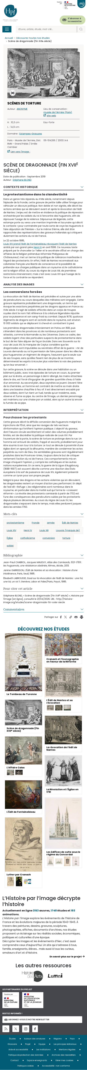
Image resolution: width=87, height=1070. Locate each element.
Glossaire (12, 1044)
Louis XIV (11, 530)
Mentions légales (67, 1049)
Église (10, 538)
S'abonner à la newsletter (75, 20)
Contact (14, 1060)
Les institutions (43, 1049)
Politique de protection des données (25, 1055)
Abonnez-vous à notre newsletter (26, 1019)
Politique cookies (25, 1065)
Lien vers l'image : (20, 151)
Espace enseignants (37, 1060)
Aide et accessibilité (18, 1049)
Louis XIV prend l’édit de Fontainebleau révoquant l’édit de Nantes (40, 243)
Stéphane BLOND (22, 180)
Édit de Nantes (70, 522)
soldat (10, 545)
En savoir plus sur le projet (66, 956)
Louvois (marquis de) (68, 530)
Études (12, 1038)
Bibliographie (13, 555)
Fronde (35, 522)
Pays (72, 1038)
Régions (58, 1038)
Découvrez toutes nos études (33, 38)
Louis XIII (43, 530)
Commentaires (13, 609)
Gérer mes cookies (64, 1060)
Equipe (42, 1044)
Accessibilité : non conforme (56, 1065)
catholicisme (27, 538)
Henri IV (38, 247)
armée (51, 522)
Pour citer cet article (17, 589)
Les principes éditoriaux (65, 1044)
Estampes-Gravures (30, 133)
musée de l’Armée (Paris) (58, 112)
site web (51, 115)
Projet (27, 1044)
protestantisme (15, 522)
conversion (49, 538)
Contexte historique (20, 187)
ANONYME (22, 109)
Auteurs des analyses (34, 1038)
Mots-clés (10, 514)
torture (66, 538)
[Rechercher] (46, 29)
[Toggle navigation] (6, 29)
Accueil (9, 38)
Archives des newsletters (64, 1055)
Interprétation (15, 410)
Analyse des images (18, 284)
